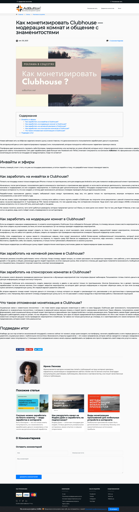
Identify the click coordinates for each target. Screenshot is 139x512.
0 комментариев (116, 41)
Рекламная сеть (116, 1)
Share (19, 349)
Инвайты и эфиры (28, 119)
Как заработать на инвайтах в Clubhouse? (41, 122)
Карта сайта (65, 503)
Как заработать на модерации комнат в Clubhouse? (45, 124)
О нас (64, 494)
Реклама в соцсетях (39, 14)
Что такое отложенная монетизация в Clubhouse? (45, 131)
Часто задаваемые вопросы (70, 501)
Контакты (65, 506)
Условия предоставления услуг (71, 499)
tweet (37, 349)
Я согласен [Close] (113, 509)
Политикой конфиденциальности (96, 509)
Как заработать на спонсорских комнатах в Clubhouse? (47, 128)
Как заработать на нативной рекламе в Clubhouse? (45, 126)
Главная (20, 14)
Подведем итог (27, 133)
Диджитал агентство (24, 1)
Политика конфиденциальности (72, 496)
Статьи (28, 14)
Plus (29, 349)
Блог (119, 8)
